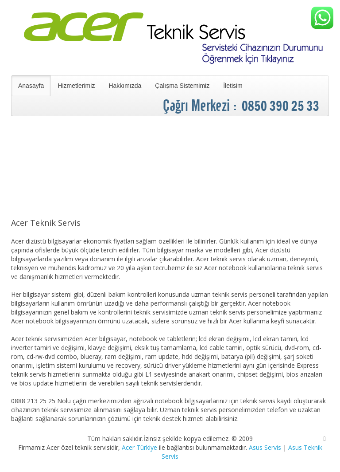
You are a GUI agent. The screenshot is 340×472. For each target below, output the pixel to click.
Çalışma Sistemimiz (182, 85)
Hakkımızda (124, 85)
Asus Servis (265, 447)
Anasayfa (31, 85)
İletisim (233, 85)
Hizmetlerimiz (76, 85)
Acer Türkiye (139, 447)
